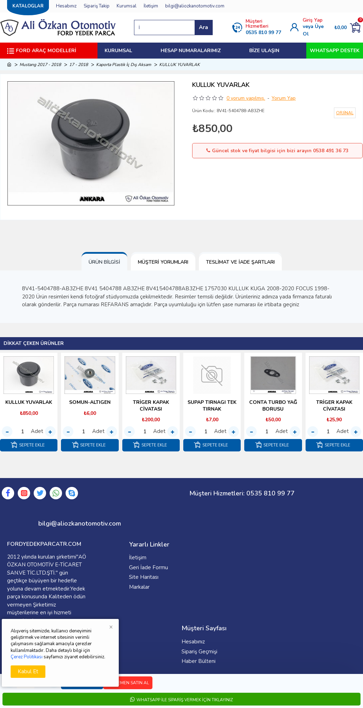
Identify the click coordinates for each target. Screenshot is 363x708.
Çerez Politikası (27, 657)
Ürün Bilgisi (104, 262)
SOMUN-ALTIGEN (90, 402)
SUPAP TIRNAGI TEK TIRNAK (212, 405)
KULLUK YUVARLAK (28, 402)
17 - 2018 (78, 64)
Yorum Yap (284, 98)
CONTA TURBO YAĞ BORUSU (273, 405)
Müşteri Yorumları (163, 262)
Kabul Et (28, 671)
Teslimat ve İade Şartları (240, 262)
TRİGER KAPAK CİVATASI (151, 405)
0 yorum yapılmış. (246, 98)
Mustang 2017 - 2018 (40, 64)
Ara (203, 27)
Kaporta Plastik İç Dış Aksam (123, 64)
